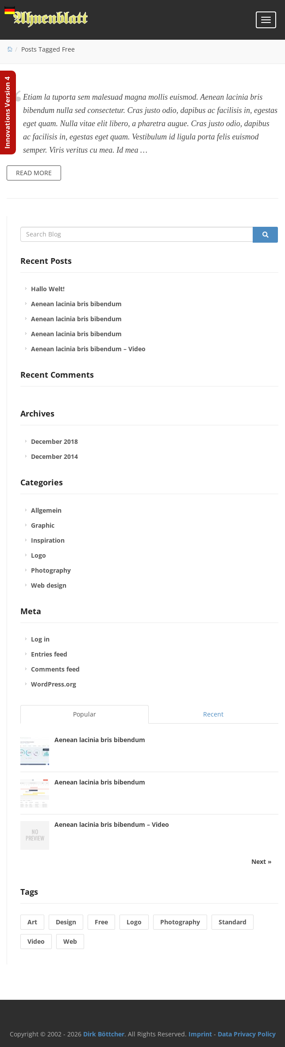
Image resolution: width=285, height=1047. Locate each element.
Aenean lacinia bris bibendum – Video (88, 349)
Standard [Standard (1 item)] (232, 922)
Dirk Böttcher (103, 1034)
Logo (38, 555)
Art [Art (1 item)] (32, 922)
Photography (51, 570)
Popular (84, 714)
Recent (213, 714)
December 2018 (54, 441)
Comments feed (55, 669)
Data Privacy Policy (247, 1034)
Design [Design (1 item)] (66, 922)
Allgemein (46, 510)
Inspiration (48, 540)
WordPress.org (53, 684)
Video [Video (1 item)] (36, 941)
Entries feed (49, 654)
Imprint (200, 1034)
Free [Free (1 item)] (101, 922)
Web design (48, 585)
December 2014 (54, 456)
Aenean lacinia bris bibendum (76, 304)
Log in (40, 639)
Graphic (42, 525)
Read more (34, 173)
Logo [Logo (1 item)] (134, 922)
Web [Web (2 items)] (70, 941)
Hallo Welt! (48, 289)
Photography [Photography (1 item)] (180, 922)
